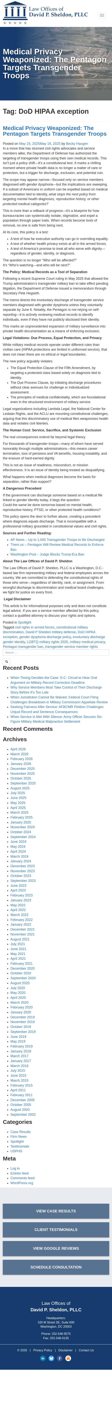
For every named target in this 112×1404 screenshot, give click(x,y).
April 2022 (18, 910)
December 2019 (22, 1017)
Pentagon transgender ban (23, 647)
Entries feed (19, 1173)
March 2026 (19, 754)
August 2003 (20, 1110)
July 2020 (17, 988)
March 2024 (19, 856)
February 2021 (21, 963)
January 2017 (20, 1061)
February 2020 (21, 1007)
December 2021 (22, 929)
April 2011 (18, 1090)
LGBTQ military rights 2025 (47, 642)
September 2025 (23, 783)
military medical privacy (87, 642)
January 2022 (20, 924)
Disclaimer (65, 1350)
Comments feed (22, 1178)
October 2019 (20, 1027)
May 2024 (17, 847)
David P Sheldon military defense (51, 632)
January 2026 (20, 764)
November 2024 (22, 827)
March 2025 (19, 812)
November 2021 (22, 934)
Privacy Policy (42, 1350)
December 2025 (22, 769)
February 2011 (21, 1095)
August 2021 (20, 939)
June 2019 (18, 1037)
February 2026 (21, 759)
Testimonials (19, 1146)
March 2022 (19, 915)
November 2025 (22, 774)
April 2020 (18, 998)
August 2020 (20, 983)
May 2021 (17, 954)
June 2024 (18, 842)
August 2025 (20, 788)
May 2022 (17, 905)
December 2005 (22, 1100)
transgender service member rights (71, 647)
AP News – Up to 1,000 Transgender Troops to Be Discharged (57, 540)
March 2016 (19, 1066)
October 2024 (20, 832)
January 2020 (20, 1012)
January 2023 (20, 900)
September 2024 (23, 837)
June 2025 (18, 798)
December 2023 (22, 866)
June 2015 (18, 1075)
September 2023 (23, 881)
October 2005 (20, 1105)
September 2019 (23, 1032)
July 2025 (17, 793)
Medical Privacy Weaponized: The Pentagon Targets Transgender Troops (55, 131)
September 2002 (23, 1114)
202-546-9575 (61, 1333)
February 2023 (21, 895)
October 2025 (20, 778)
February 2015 (21, 1085)
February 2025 (21, 817)
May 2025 (17, 803)
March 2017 (19, 1056)
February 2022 (21, 920)
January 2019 (20, 1051)
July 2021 (17, 944)
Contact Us (86, 1350)
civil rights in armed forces (34, 627)
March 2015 (19, 1080)
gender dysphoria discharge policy (45, 637)
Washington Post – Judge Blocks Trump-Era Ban (47, 554)
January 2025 (20, 822)
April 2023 (18, 890)
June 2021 (18, 949)
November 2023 (22, 871)
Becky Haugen (77, 144)
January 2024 (20, 861)
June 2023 (18, 886)
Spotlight (24, 622)
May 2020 (17, 993)
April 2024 (18, 851)
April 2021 (18, 959)
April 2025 (18, 808)
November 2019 (22, 1022)
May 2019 (17, 1041)
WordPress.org (21, 1183)
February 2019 (21, 1046)
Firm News (18, 1136)
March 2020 (19, 1002)
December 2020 (22, 968)
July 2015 (17, 1071)
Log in (15, 1168)
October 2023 (20, 876)
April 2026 (18, 749)
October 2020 (20, 973)
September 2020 (23, 978)
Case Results (20, 1132)
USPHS (16, 1151)
